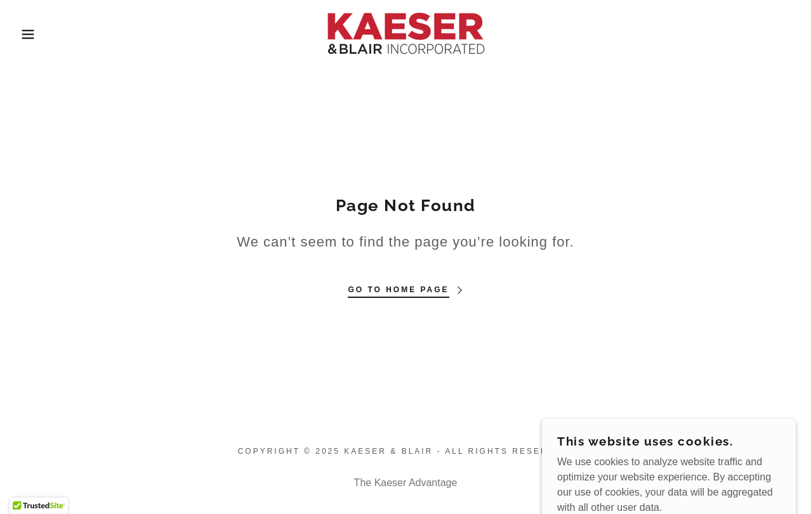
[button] (40, 34)
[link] (405, 33)
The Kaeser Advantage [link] (406, 482)
